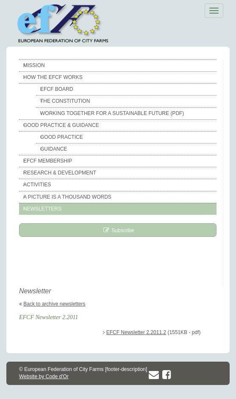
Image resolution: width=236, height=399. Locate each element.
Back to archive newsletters (54, 304)
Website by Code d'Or (44, 376)
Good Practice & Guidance (61, 125)
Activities (37, 185)
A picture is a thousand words (67, 197)
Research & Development (59, 173)
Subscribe (122, 230)
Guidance (53, 149)
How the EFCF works (53, 77)
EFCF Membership (47, 161)
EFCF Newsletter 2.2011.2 (136, 332)
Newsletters (42, 209)
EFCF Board (56, 89)
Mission (34, 65)
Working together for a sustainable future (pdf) (112, 113)
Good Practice (61, 137)
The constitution (65, 101)
